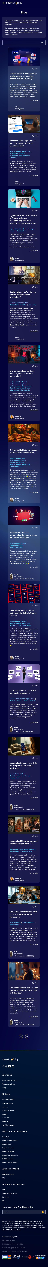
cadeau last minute (17, 458)
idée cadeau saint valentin (20, 390)
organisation (14, 778)
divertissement (15, 701)
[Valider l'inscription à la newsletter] (43, 1212)
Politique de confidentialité (12, 1244)
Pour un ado (6, 1144)
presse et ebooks (8, 1110)
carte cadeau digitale (18, 384)
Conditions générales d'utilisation (14, 1251)
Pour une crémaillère (9, 1162)
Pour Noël (5, 1137)
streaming (14, 158)
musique (33, 701)
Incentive (5, 1197)
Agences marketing (9, 1193)
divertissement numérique (20, 151)
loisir (25, 701)
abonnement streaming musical (22, 699)
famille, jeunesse (8, 1125)
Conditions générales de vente (13, 1248)
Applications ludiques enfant (21, 851)
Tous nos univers (8, 1084)
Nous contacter (8, 1174)
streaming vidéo (8, 1100)
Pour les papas (7, 1159)
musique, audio (7, 1103)
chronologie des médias (19, 303)
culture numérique (17, 462)
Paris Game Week (24, 625)
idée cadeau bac (16, 925)
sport (4, 1114)
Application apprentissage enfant (23, 849)
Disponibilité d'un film (18, 305)
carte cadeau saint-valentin (20, 386)
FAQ (3, 1178)
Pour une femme (8, 1151)
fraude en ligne (29, 229)
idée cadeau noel (16, 466)
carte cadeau (15, 922)
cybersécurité (15, 229)
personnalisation (16, 547)
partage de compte (17, 153)
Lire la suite (34, 100)
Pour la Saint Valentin (10, 1155)
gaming (12, 625)
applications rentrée (17, 774)
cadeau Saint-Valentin (18, 382)
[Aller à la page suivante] (27, 1036)
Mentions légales (8, 1240)
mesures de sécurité (17, 231)
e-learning (6, 1121)
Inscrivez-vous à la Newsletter (17, 1207)
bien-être (5, 1118)
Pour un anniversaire (9, 1141)
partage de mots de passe (20, 156)
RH (3, 1201)
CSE (3, 1190)
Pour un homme (8, 1148)
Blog (4, 1088)
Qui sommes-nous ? (9, 1080)
